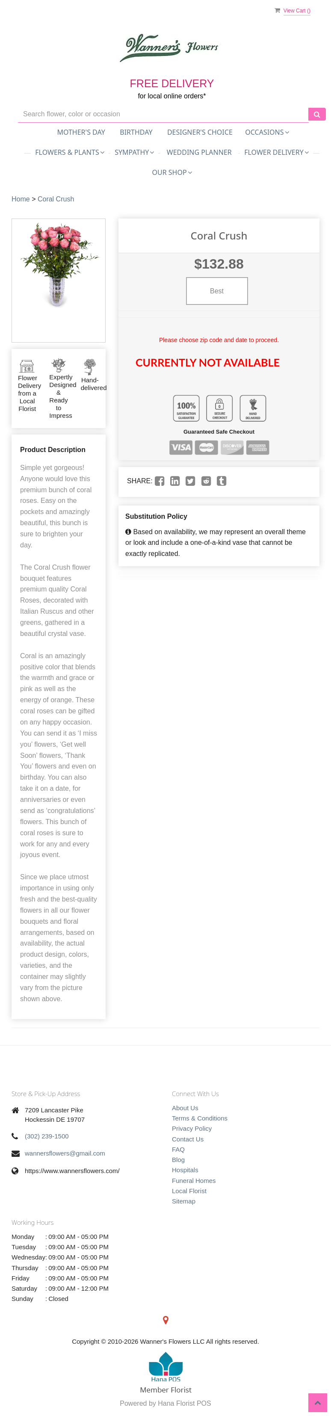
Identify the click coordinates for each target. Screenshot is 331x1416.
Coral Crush (56, 199)
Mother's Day (81, 132)
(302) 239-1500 (47, 1136)
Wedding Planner (199, 152)
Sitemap (183, 1201)
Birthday (136, 132)
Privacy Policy (192, 1128)
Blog (178, 1159)
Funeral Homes (194, 1180)
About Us (185, 1108)
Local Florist (189, 1190)
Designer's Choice (200, 132)
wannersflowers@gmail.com (65, 1153)
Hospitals (185, 1170)
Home (21, 199)
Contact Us (188, 1139)
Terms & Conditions (200, 1118)
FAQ (178, 1149)
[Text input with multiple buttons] (163, 114)
